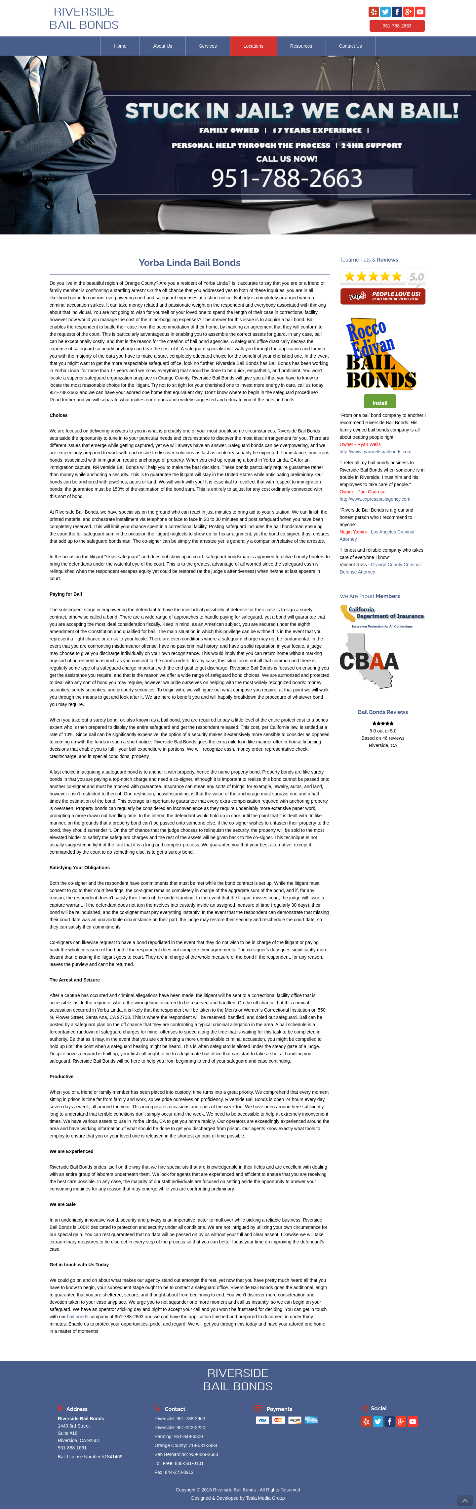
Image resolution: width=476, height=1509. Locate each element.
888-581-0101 (189, 1463)
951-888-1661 (72, 1447)
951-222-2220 (191, 1427)
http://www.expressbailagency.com (375, 499)
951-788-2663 (397, 25)
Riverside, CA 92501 (79, 1440)
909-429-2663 (203, 1454)
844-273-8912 (179, 1472)
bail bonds (77, 1316)
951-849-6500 (188, 1436)
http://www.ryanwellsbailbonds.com (376, 451)
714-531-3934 (202, 1445)
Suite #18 (67, 1433)
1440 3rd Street (74, 1426)
